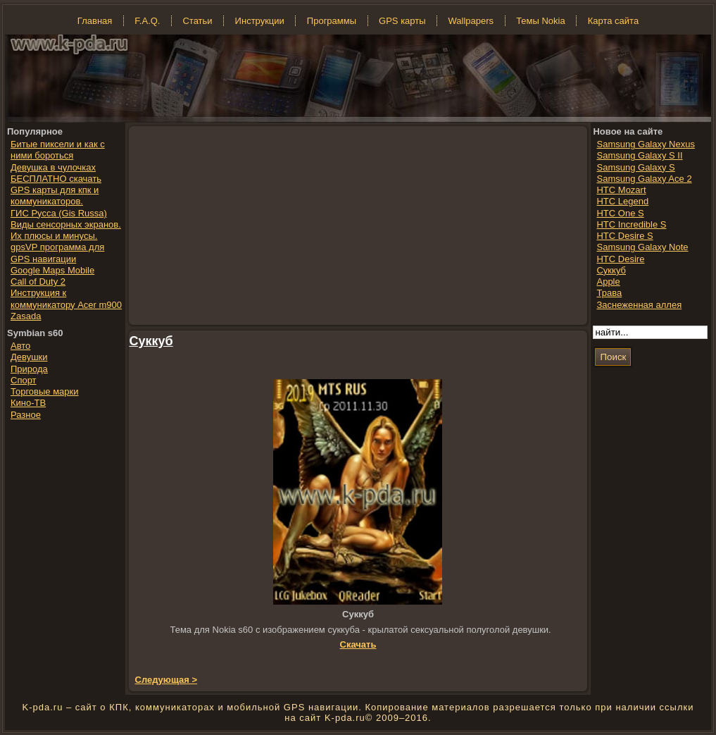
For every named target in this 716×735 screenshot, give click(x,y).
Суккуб (151, 341)
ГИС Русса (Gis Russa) (59, 213)
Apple (608, 281)
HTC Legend (622, 201)
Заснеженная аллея (639, 304)
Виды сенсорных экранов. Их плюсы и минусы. (66, 230)
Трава (609, 293)
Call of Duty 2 (38, 281)
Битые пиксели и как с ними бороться (58, 150)
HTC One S (619, 213)
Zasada (26, 316)
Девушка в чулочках (53, 167)
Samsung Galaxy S (635, 167)
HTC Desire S (624, 235)
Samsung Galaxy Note (642, 247)
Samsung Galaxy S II (639, 155)
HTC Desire (620, 259)
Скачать (358, 644)
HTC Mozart (621, 190)
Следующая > (166, 679)
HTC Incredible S (631, 224)
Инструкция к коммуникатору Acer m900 (66, 298)
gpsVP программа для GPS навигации (57, 253)
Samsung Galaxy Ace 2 (643, 178)
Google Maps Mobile (52, 270)
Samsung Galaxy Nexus (645, 144)
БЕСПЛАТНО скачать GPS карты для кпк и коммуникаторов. (56, 190)
